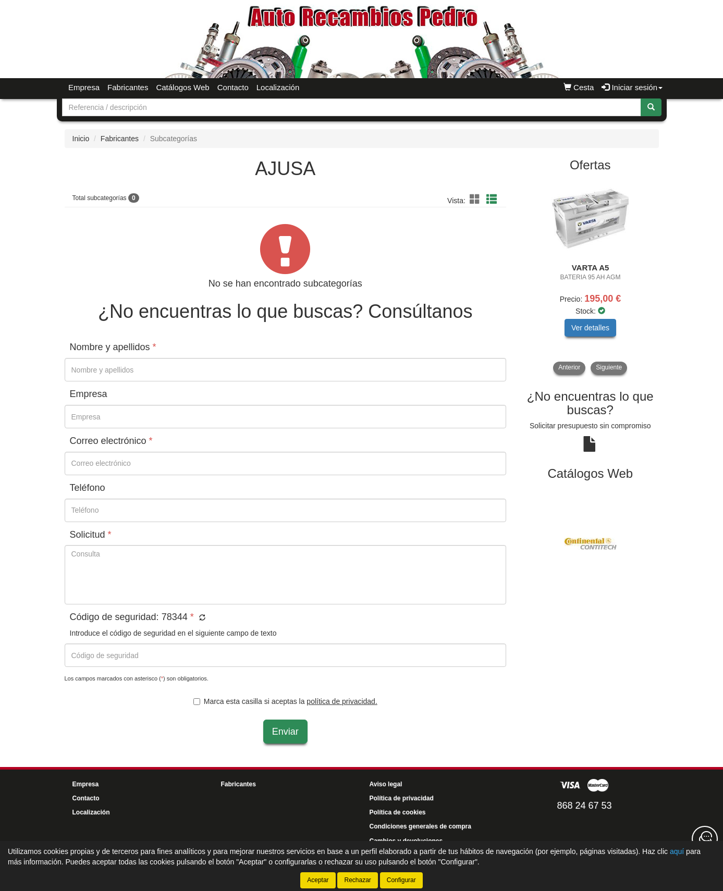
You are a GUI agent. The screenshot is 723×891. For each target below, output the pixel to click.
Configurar (401, 880)
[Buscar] (651, 107)
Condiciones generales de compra (420, 826)
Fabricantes (127, 87)
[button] (476, 199)
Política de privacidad (402, 798)
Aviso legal (386, 784)
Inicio (81, 138)
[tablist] (590, 276)
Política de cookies (398, 812)
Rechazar (357, 880)
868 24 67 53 (584, 805)
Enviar (285, 731)
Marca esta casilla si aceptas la (285, 701)
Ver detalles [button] (590, 328)
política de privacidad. (342, 701)
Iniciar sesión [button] (632, 87)
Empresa (84, 87)
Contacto (233, 87)
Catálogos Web (182, 87)
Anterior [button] (569, 367)
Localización (278, 87)
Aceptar (317, 880)
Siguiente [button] (609, 367)
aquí (677, 851)
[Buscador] (351, 107)
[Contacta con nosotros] (705, 839)
